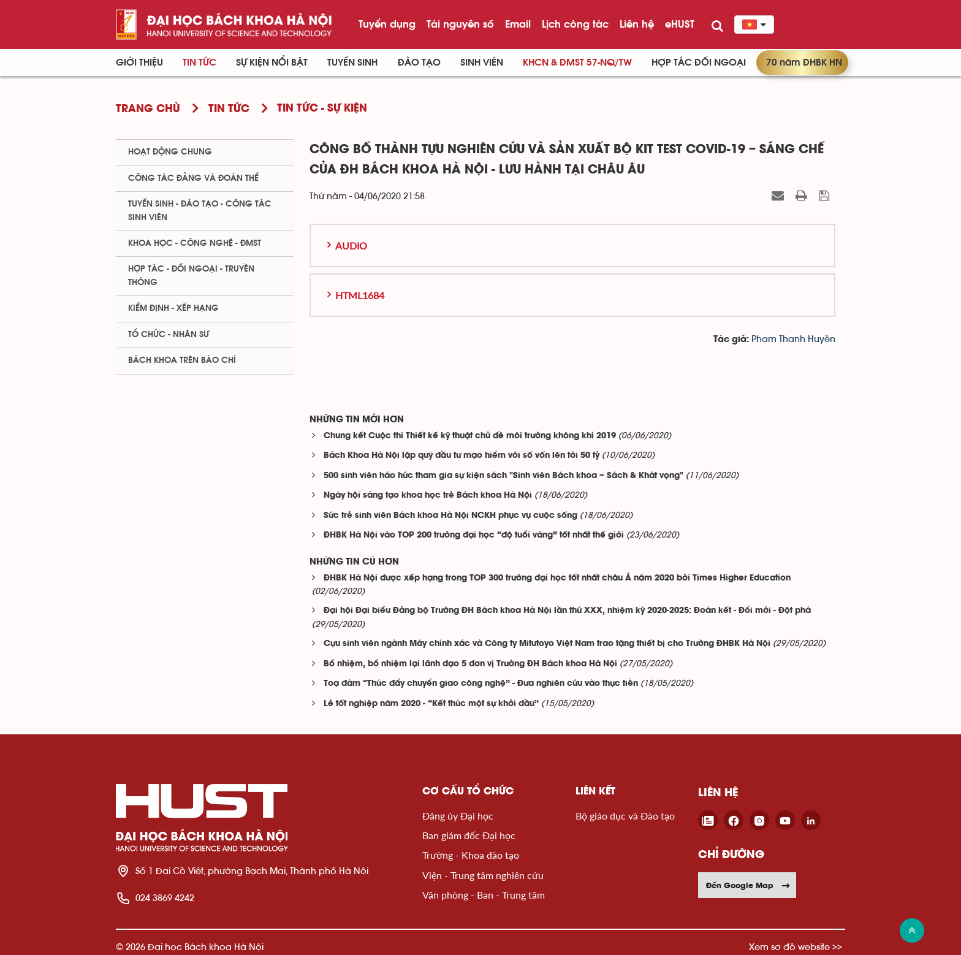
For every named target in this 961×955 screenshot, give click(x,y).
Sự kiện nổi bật (272, 62)
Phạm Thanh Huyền (793, 339)
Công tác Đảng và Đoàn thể (193, 178)
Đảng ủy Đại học (457, 815)
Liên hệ (637, 24)
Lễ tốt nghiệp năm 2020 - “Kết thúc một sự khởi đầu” (431, 704)
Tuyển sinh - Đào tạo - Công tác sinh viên (200, 210)
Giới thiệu (139, 62)
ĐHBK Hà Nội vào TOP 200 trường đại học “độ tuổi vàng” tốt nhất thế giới (474, 535)
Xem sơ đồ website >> (795, 947)
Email (518, 24)
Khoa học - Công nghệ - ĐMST (194, 243)
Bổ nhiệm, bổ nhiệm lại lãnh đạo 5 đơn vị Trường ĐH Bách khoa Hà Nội (470, 664)
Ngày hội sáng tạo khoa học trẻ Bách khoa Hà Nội (428, 496)
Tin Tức (199, 62)
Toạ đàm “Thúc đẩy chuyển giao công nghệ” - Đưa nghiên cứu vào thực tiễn (481, 684)
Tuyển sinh (352, 62)
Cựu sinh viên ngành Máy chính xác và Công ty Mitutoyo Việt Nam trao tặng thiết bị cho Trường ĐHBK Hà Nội (547, 644)
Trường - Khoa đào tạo (470, 855)
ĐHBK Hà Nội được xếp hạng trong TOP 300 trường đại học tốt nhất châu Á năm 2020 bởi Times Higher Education (557, 578)
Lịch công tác (575, 24)
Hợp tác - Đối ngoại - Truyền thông (191, 275)
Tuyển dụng (387, 24)
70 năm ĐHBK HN (804, 62)
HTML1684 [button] (359, 295)
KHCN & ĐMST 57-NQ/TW (577, 62)
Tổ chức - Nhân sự (168, 334)
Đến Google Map (748, 885)
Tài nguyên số (460, 24)
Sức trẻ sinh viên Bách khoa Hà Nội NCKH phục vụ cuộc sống (450, 516)
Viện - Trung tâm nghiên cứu (483, 875)
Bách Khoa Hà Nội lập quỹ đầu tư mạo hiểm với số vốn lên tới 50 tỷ (461, 456)
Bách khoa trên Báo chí (182, 360)
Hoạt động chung (170, 152)
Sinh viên (481, 62)
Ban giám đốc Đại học (468, 835)
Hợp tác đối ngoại (698, 62)
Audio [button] (351, 245)
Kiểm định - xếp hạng (173, 308)
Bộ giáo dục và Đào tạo (625, 815)
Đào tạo (419, 62)
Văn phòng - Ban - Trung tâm (483, 894)
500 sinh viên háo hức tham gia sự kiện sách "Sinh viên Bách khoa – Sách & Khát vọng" (503, 476)
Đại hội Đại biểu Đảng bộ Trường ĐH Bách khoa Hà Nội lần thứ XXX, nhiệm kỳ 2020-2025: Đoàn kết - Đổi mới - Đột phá (567, 611)
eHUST (679, 24)
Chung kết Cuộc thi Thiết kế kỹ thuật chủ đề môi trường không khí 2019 (470, 436)
